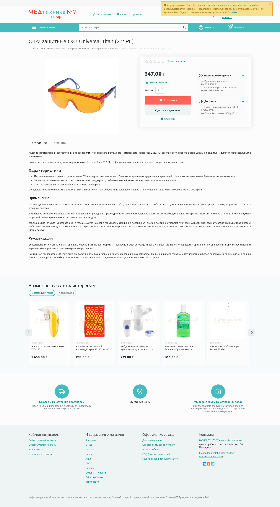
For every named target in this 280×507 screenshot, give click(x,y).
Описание (39, 143)
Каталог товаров (50, 27)
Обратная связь (94, 477)
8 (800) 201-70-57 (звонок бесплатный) (220, 439)
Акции (139, 14)
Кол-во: (149, 90)
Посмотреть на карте (211, 456)
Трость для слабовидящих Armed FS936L (224, 348)
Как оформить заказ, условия (158, 444)
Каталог (89, 449)
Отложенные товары (40, 453)
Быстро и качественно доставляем (61, 401)
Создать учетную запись (42, 444)
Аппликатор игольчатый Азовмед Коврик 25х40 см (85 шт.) (92, 348)
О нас (88, 444)
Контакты (90, 439)
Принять (232, 12)
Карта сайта (92, 481)
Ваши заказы (36, 449)
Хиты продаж (104, 14)
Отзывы (60, 143)
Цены (88, 453)
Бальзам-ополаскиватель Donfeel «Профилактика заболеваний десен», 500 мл (181, 348)
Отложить (167, 119)
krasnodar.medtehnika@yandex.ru (217, 452)
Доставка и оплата (152, 439)
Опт (87, 463)
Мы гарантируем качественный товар (218, 401)
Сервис (89, 467)
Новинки (122, 14)
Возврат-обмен (150, 449)
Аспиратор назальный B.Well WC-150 (47, 348)
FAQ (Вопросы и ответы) (156, 453)
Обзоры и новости (95, 472)
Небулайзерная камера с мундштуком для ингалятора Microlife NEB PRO (137, 348)
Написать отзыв (176, 61)
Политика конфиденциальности (160, 458)
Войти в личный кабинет (42, 439)
